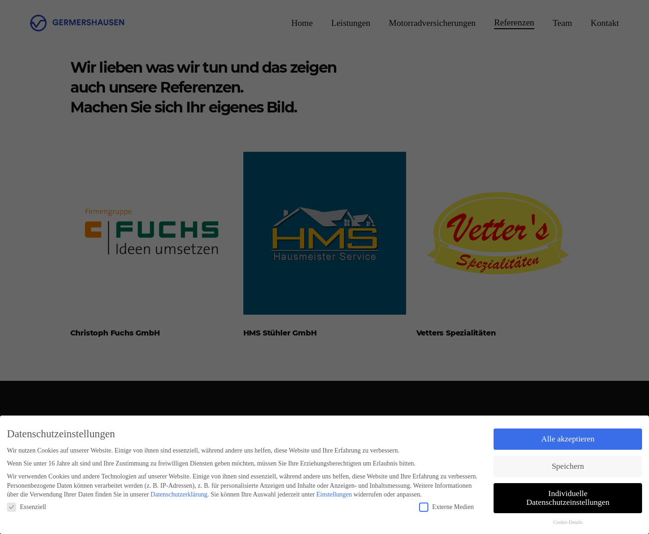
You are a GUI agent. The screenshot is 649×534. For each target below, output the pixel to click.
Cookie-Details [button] (568, 522)
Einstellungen (334, 494)
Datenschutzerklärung (178, 494)
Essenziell (26, 507)
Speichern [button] (568, 466)
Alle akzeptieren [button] (567, 438)
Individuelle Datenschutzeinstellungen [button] (568, 498)
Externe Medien (446, 507)
